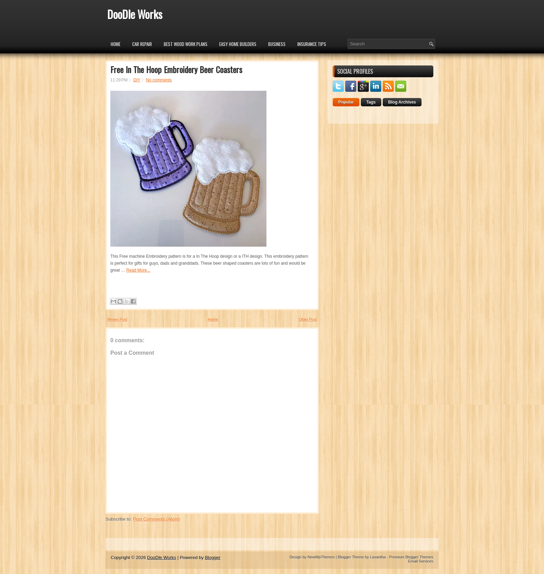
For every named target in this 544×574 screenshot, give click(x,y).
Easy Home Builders (237, 44)
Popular (346, 102)
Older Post (308, 319)
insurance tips (311, 44)
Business (277, 44)
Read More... (138, 270)
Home (115, 44)
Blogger (212, 557)
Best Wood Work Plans (185, 44)
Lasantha (377, 557)
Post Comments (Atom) (156, 519)
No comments (159, 80)
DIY (136, 80)
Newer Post (117, 319)
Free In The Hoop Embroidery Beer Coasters (176, 69)
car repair (142, 44)
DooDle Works (134, 14)
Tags (371, 102)
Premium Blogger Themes (411, 557)
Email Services (420, 561)
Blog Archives (402, 102)
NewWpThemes (320, 557)
